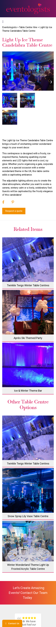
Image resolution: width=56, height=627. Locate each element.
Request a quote (13, 211)
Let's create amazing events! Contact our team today (28, 592)
